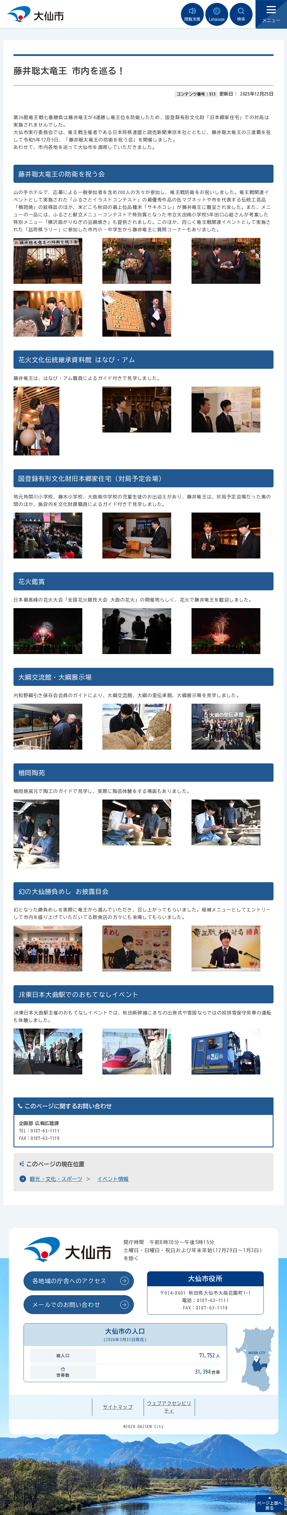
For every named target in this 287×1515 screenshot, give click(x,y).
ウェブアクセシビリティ (169, 1407)
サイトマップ (118, 1407)
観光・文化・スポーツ (56, 1179)
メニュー (271, 14)
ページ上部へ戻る (269, 1505)
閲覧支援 (192, 14)
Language (217, 14)
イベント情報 (113, 1179)
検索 (241, 14)
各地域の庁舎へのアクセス (69, 1281)
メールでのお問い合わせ (66, 1305)
